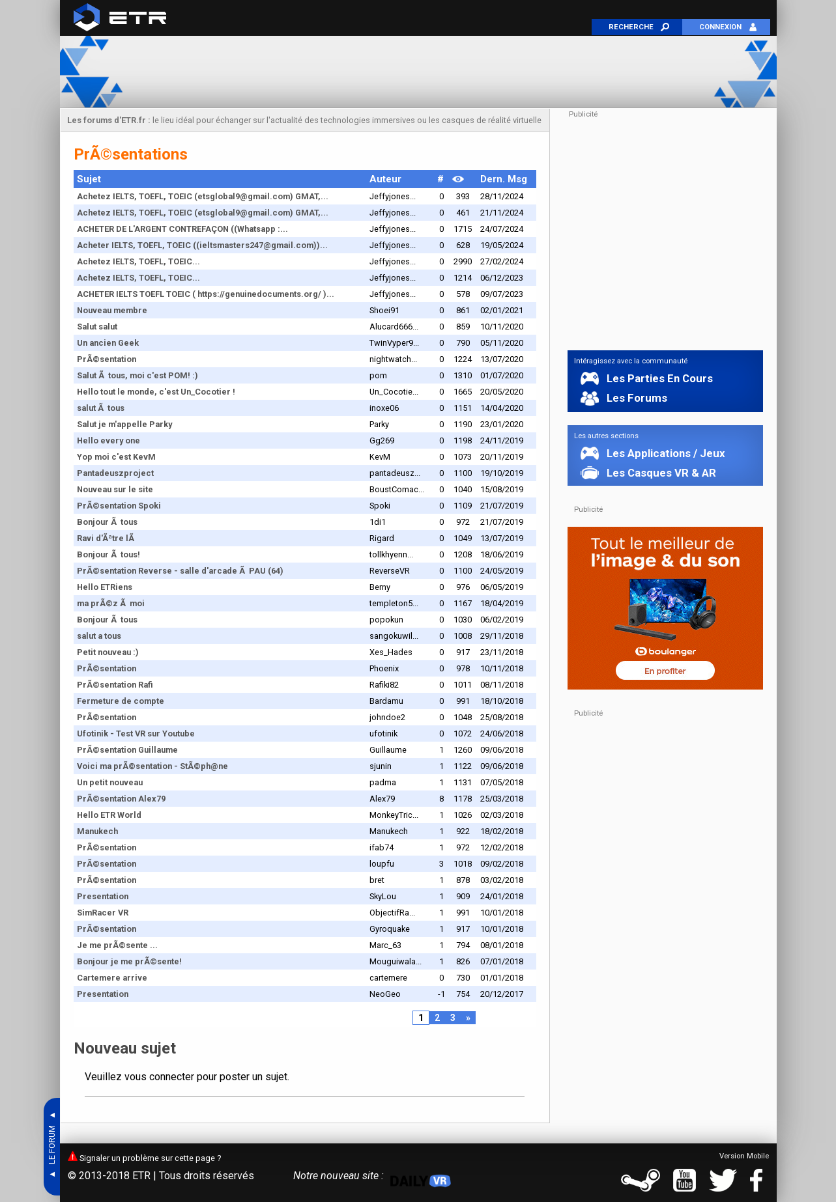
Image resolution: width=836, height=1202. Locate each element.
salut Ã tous (100, 408)
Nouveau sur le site (115, 489)
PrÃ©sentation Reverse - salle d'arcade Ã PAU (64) (180, 571)
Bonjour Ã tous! (108, 554)
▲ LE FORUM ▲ (52, 1146)
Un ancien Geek (108, 343)
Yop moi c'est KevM (116, 457)
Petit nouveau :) (108, 652)
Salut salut (97, 326)
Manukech (97, 831)
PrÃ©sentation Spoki (119, 505)
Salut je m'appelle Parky (124, 424)
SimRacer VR (102, 912)
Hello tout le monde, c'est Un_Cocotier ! (156, 392)
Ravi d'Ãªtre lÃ (106, 538)
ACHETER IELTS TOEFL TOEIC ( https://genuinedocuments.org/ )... (205, 294)
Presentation (102, 896)
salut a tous (99, 636)
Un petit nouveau (110, 782)
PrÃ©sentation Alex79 (121, 799)
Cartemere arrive (112, 978)
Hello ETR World (109, 815)
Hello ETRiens (104, 587)
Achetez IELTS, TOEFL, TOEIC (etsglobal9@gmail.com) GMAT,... (202, 196)
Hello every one (108, 440)
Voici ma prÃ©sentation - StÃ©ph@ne (152, 766)
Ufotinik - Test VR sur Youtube (136, 733)
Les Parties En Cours (656, 378)
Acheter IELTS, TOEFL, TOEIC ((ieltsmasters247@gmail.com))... (202, 245)
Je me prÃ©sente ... (117, 945)
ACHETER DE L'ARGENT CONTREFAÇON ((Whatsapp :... (182, 229)
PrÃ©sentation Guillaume (127, 750)
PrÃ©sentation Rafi (115, 685)
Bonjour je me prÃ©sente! (129, 961)
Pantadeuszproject (115, 473)
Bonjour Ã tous (107, 522)
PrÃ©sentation (106, 359)
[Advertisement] (418, 71)
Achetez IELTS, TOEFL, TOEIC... (138, 261)
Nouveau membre (112, 310)
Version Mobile (744, 1156)
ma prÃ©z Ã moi (111, 603)
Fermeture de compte (120, 701)
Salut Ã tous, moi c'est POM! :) (137, 375)
